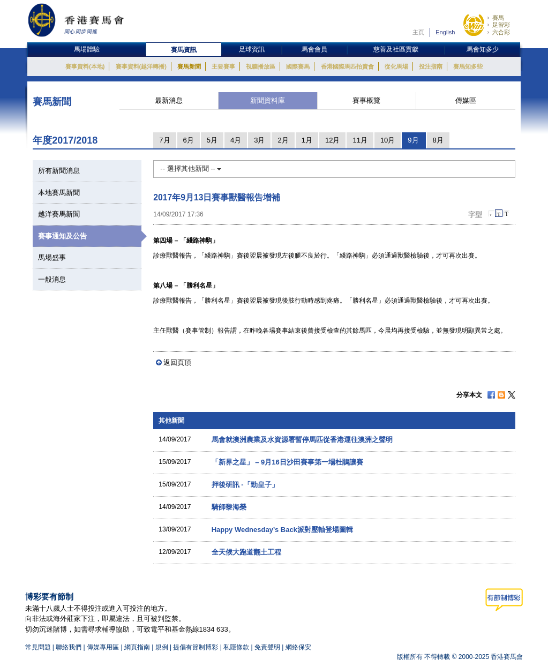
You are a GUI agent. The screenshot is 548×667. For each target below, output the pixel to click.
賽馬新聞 (189, 66)
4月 (235, 140)
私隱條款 (236, 647)
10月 (387, 140)
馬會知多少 (483, 49)
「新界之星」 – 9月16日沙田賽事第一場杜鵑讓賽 (287, 462)
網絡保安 (298, 647)
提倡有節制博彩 (195, 647)
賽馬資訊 (184, 50)
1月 (307, 140)
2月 (282, 140)
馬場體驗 (87, 49)
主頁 (418, 32)
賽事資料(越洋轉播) (141, 66)
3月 (259, 140)
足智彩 (501, 24)
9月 (413, 140)
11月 (359, 140)
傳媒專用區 (103, 647)
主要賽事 (223, 66)
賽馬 (498, 17)
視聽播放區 (260, 66)
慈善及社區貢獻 (395, 49)
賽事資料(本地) (84, 66)
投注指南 (430, 66)
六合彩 (501, 32)
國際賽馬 (298, 66)
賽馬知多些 (468, 66)
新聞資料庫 (267, 100)
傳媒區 (465, 100)
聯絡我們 (68, 647)
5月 (212, 140)
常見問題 (38, 647)
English (445, 32)
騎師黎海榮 (229, 507)
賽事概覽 (366, 100)
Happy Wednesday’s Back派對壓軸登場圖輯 (282, 530)
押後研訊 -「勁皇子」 (245, 485)
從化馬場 (396, 66)
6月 (188, 140)
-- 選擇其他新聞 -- (190, 168)
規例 (162, 647)
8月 (438, 140)
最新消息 (169, 100)
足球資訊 (252, 49)
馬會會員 (314, 49)
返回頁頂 (177, 362)
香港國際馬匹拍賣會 (347, 66)
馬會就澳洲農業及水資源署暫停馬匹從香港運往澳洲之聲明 (302, 440)
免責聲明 (267, 647)
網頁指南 (137, 647)
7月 (164, 140)
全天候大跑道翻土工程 (246, 552)
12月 (332, 140)
